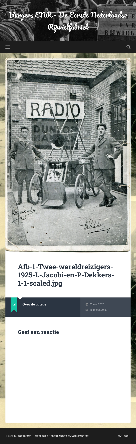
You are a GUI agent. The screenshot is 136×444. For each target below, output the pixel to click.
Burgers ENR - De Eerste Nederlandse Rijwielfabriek (68, 21)
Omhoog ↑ (124, 436)
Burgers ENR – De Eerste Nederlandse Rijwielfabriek (51, 436)
